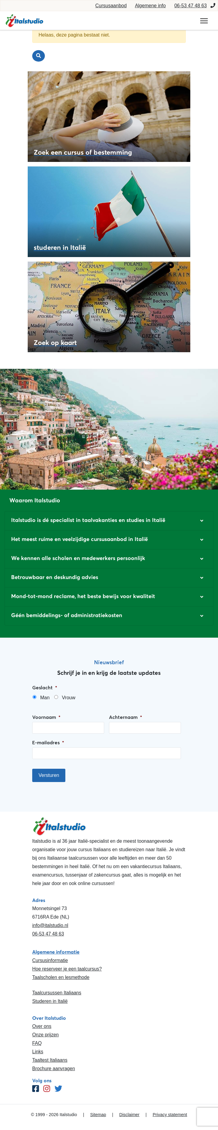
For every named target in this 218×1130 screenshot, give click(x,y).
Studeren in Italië (50, 1001)
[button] (109, 520)
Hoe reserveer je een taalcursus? (67, 968)
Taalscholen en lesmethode (60, 977)
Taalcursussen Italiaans (56, 992)
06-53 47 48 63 (190, 5)
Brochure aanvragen (53, 1068)
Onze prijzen (45, 1034)
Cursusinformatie (50, 960)
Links (37, 1051)
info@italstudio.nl (50, 925)
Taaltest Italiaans (49, 1060)
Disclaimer (129, 1114)
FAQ (37, 1043)
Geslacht (44, 687)
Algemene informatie (55, 952)
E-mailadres (48, 742)
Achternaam (125, 717)
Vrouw (68, 697)
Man (44, 697)
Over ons (41, 1026)
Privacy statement (170, 1114)
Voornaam (46, 717)
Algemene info (150, 5)
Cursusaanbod (111, 5)
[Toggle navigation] (204, 20)
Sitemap (98, 1114)
